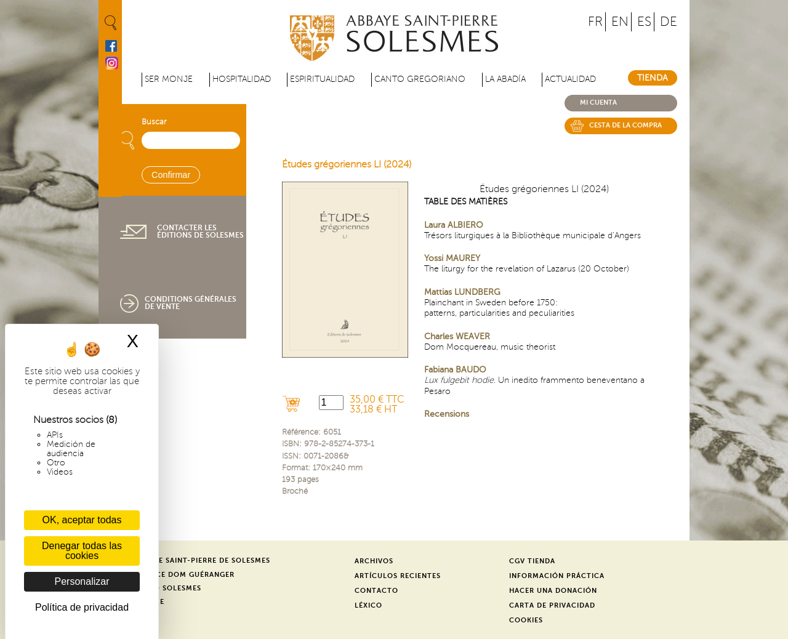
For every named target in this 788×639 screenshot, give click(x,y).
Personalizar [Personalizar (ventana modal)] (82, 581)
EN (620, 22)
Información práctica (557, 576)
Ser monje (169, 79)
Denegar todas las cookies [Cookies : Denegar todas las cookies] (82, 551)
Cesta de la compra (625, 125)
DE (668, 22)
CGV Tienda (532, 561)
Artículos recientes (398, 576)
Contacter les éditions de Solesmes (200, 231)
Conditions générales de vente (190, 303)
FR (595, 22)
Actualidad (570, 79)
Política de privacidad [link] (82, 607)
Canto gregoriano (419, 79)
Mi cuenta (598, 102)
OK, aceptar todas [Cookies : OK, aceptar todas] (82, 520)
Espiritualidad (322, 79)
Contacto (376, 591)
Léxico (368, 605)
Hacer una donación (553, 591)
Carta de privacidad (552, 605)
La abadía (505, 79)
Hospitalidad (241, 79)
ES (644, 22)
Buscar (154, 122)
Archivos (374, 561)
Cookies (526, 620)
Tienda (652, 77)
